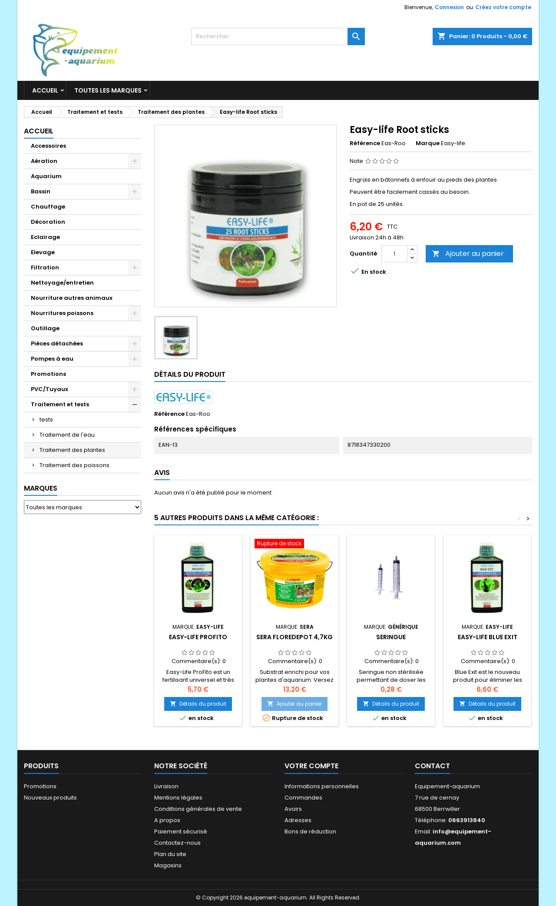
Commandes (303, 797)
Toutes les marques (108, 90)
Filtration (45, 267)
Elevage (43, 252)
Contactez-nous (177, 843)
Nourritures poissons (62, 313)
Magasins (168, 865)
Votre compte (311, 766)
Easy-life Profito (198, 637)
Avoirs (293, 809)
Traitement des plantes (72, 450)
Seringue (391, 637)
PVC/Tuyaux (49, 389)
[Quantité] (394, 253)
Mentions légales (178, 797)
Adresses (298, 820)
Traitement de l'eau (67, 435)
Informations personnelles (322, 786)
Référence (365, 143)
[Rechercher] (278, 36)
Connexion (449, 7)
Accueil (45, 90)
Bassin (40, 191)
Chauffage (48, 206)
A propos (167, 820)
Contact (432, 766)
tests (46, 419)
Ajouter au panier (468, 254)
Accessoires (48, 146)
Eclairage (45, 237)
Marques (40, 488)
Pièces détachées (57, 343)
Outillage (45, 328)
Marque (428, 143)
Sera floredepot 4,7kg (294, 637)
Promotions (48, 374)
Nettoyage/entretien (62, 283)
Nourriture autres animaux (72, 298)
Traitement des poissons (74, 465)
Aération (44, 161)
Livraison (166, 786)
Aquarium (46, 176)
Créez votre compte (503, 7)
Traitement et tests (60, 404)
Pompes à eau (52, 359)
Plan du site (170, 854)
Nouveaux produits (50, 797)
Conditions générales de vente (198, 809)
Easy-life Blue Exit (487, 637)
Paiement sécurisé (180, 831)
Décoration (48, 222)
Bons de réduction (310, 831)
